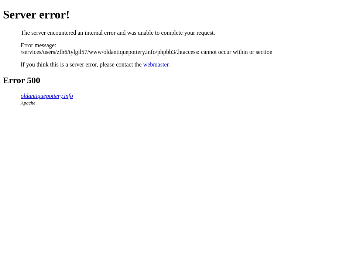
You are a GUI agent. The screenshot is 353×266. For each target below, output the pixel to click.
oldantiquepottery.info (47, 96)
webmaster (155, 64)
